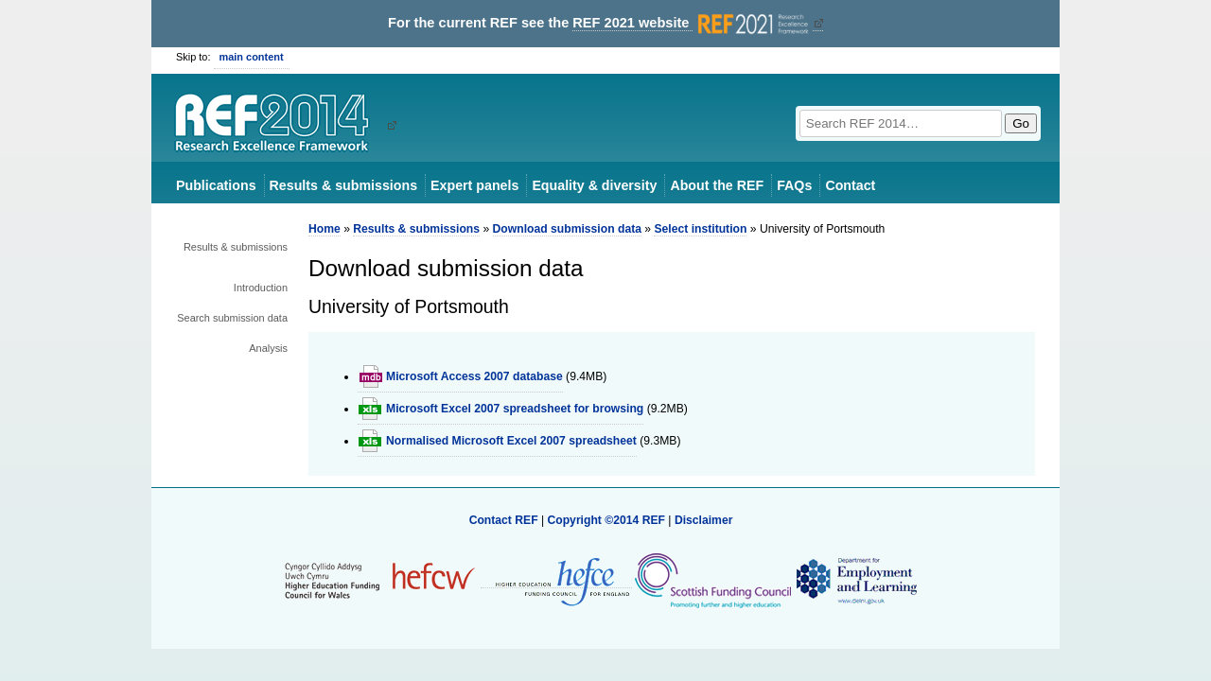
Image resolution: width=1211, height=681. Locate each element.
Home (324, 229)
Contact (850, 185)
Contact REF (503, 520)
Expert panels (474, 185)
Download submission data (567, 229)
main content (251, 56)
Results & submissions (343, 185)
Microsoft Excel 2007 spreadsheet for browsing (514, 408)
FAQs (794, 185)
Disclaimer (704, 520)
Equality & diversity (594, 185)
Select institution (700, 229)
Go (1020, 123)
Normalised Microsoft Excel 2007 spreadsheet (511, 440)
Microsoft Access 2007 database (474, 376)
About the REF (716, 185)
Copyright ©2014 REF (607, 520)
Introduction (261, 287)
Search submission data (232, 317)
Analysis (268, 348)
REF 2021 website (692, 23)
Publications (216, 185)
